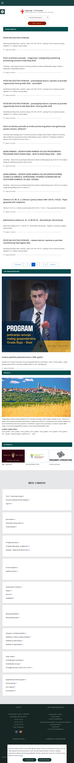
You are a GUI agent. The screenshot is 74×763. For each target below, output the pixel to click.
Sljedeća (53, 264)
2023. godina (15, 431)
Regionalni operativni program (15, 679)
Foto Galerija (10, 687)
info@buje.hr (20, 727)
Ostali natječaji (10, 527)
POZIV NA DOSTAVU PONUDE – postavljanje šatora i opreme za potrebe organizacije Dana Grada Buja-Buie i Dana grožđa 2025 (35, 104)
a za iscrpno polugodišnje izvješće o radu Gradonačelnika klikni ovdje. (27, 426)
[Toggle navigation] (2, 3)
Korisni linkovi (10, 691)
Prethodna (17, 264)
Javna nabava (10, 519)
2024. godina (6, 431)
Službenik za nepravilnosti (14, 644)
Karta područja (10, 683)
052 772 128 (19, 719)
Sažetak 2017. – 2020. (29, 434)
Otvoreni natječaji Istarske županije (17, 500)
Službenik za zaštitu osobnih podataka (17, 637)
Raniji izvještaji (15, 434)
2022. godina (25, 431)
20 (45, 264)
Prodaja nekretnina (12, 542)
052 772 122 (19, 722)
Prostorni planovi (11, 567)
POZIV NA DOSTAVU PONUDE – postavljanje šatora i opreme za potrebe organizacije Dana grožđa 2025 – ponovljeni (35, 82)
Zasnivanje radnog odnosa (14, 523)
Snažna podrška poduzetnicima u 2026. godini (22, 357)
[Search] (35, 17)
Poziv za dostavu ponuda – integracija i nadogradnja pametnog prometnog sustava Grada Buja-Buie (31, 59)
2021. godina (34, 431)
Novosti (8, 594)
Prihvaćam (29, 760)
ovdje (21, 755)
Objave (8, 591)
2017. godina (6, 434)
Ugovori (8, 503)
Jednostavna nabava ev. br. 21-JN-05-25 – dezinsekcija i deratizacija (33, 220)
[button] (2, 11)
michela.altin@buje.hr (58, 729)
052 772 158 (20, 724)
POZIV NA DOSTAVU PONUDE (16, 37)
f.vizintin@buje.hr (57, 719)
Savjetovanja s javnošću (13, 587)
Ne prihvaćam (44, 760)
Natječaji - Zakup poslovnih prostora (17, 550)
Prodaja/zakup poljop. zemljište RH (17, 546)
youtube (20, 731)
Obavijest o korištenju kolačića (15, 633)
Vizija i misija (10, 656)
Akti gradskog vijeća (12, 617)
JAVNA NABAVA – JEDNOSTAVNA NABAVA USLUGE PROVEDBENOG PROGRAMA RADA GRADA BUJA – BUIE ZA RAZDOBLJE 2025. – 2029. (32, 152)
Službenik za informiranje (13, 641)
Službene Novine (11, 571)
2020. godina (44, 431)
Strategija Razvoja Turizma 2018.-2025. (18, 667)
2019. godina (53, 431)
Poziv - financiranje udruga (14, 496)
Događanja (9, 598)
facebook (16, 731)
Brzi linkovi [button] (37, 23)
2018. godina (63, 431)
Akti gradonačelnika (12, 614)
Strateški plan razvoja (12, 664)
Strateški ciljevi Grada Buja (14, 660)
